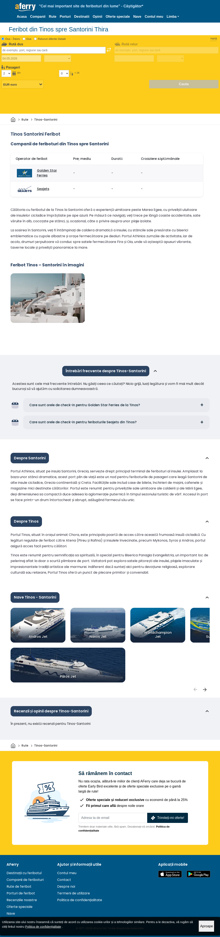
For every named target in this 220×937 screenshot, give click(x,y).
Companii (38, 16)
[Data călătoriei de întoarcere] (134, 58)
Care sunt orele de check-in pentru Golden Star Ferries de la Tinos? (84, 405)
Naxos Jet (97, 636)
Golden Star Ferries (47, 173)
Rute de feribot (19, 886)
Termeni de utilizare (73, 893)
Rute (53, 16)
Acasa (22, 16)
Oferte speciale (118, 16)
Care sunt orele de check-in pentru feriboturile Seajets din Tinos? (83, 422)
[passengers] (195, 689)
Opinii (97, 16)
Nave (137, 16)
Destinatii (81, 16)
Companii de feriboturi (25, 879)
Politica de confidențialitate (79, 900)
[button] (173, 16)
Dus (28, 38)
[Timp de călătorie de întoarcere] (170, 58)
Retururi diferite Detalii (52, 38)
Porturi (65, 16)
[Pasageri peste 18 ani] (6, 73)
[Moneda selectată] (22, 84)
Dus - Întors (12, 38)
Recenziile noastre (22, 900)
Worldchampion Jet (157, 634)
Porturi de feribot (21, 893)
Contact (64, 879)
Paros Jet (68, 676)
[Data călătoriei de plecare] (21, 58)
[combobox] (53, 50)
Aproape (206, 926)
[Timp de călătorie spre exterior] (57, 58)
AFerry (13, 864)
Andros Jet (37, 636)
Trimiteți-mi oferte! (167, 818)
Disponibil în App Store (170, 874)
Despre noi (66, 886)
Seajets (43, 189)
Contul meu (154, 16)
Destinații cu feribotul (24, 873)
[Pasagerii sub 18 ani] (64, 73)
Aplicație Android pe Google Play (198, 874)
